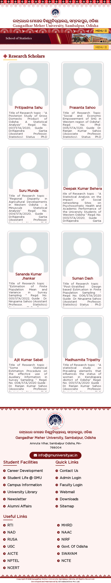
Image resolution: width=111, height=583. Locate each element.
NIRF (65, 539)
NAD (11, 532)
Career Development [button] (25, 471)
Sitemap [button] (67, 506)
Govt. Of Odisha (74, 546)
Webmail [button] (67, 492)
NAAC (66, 532)
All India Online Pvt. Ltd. (69, 582)
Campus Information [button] (24, 485)
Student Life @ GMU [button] (24, 478)
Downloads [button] (69, 499)
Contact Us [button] (69, 471)
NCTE (66, 561)
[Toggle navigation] (101, 30)
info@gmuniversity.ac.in (55, 455)
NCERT (13, 568)
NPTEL (13, 561)
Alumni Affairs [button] (19, 506)
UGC (11, 546)
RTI (10, 525)
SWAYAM (69, 553)
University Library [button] (22, 492)
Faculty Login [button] (71, 485)
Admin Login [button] (70, 478)
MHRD (66, 525)
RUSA (12, 539)
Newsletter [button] (16, 499)
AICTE (12, 553)
